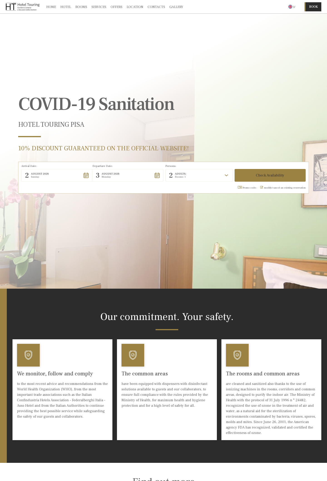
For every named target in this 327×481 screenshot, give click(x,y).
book (313, 7)
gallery (176, 7)
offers (116, 7)
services (99, 7)
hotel (65, 7)
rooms (81, 7)
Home (51, 7)
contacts (156, 7)
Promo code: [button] (247, 187)
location (135, 7)
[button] (292, 6)
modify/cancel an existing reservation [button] (283, 187)
